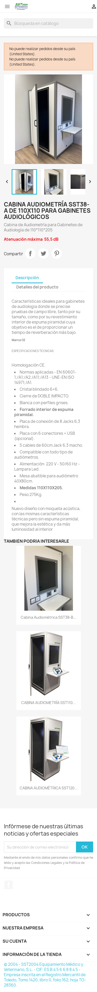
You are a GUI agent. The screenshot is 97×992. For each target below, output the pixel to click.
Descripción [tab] (27, 277)
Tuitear (43, 253)
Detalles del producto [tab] (37, 287)
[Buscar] (48, 23)
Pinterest (56, 253)
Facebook (8, 885)
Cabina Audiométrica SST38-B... (48, 617)
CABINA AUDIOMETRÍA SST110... (48, 702)
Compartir (30, 253)
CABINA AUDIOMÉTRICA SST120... (49, 788)
